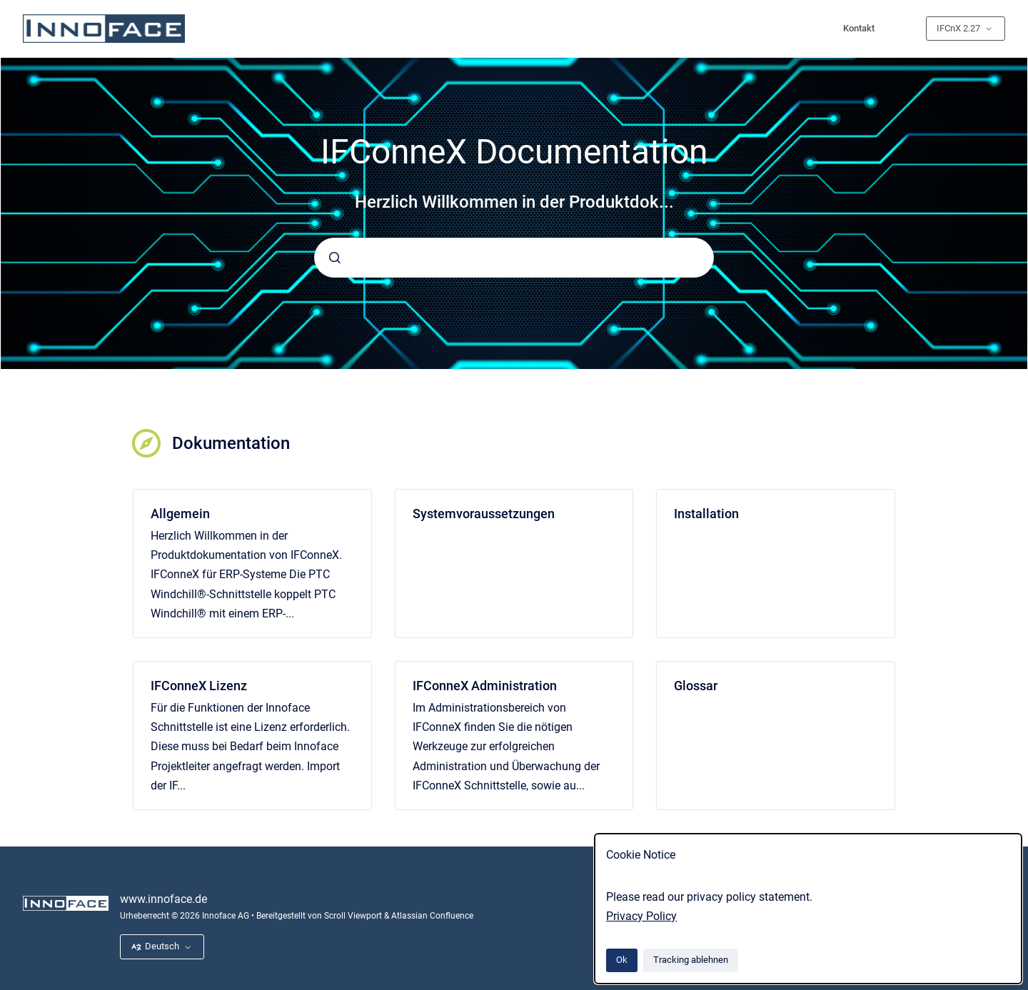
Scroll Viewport (354, 916)
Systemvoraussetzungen (484, 513)
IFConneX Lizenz (199, 685)
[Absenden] (334, 257)
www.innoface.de (163, 899)
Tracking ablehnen (690, 959)
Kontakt (859, 28)
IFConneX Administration (485, 685)
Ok (622, 959)
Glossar (695, 685)
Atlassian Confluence (432, 916)
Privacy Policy (641, 916)
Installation (706, 513)
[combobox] (514, 257)
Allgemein (180, 513)
